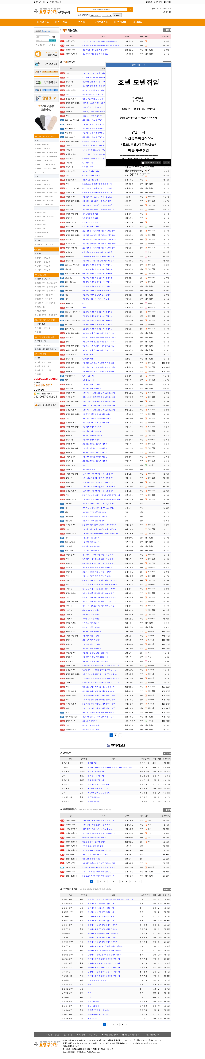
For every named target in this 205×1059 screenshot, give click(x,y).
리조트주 (50, 216)
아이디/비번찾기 (50, 44)
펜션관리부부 (40, 287)
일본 (43, 370)
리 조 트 (38, 208)
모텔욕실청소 (52, 192)
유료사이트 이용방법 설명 (161, 8)
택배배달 (38, 332)
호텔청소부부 (40, 283)
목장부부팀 (49, 295)
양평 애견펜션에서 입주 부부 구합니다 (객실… (99, 863)
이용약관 (68, 1035)
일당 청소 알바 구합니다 (91, 226)
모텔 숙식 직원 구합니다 (91, 631)
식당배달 (38, 328)
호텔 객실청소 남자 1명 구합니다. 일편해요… (99, 231)
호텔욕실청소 (40, 156)
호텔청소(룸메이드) (42, 144)
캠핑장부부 (53, 315)
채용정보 (43, 22)
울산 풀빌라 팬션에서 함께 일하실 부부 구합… (99, 833)
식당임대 (47, 266)
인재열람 (120, 22)
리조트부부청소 (40, 311)
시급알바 (47, 345)
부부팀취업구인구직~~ (43, 275)
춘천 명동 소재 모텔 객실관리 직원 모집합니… (99, 363)
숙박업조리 (49, 196)
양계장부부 (39, 299)
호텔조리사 (39, 164)
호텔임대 (47, 258)
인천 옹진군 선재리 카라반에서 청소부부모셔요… (100, 41)
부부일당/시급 (40, 307)
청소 (84, 303)
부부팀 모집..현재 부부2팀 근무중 (95, 854)
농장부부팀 (51, 291)
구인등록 (79, 22)
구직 (89, 984)
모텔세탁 (50, 200)
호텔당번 (47, 148)
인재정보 (61, 22)
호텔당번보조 (40, 152)
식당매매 (38, 266)
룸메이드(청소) (40, 220)
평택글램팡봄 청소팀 (90, 214)
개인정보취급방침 (53, 1035)
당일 (84, 465)
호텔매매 (38, 258)
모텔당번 (47, 184)
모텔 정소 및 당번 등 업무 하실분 (94, 444)
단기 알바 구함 (87, 162)
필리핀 (37, 366)
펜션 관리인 (92, 1018)
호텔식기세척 (50, 164)
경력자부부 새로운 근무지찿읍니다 (101, 903)
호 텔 (37, 140)
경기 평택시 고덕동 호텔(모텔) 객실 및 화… (98, 554)
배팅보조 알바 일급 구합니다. (99, 788)
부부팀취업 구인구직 (42, 278)
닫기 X (166, 162)
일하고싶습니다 (88, 375)
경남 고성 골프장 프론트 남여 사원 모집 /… (98, 712)
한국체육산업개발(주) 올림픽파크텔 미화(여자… (100, 77)
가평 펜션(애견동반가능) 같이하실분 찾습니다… (100, 525)
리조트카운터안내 (41, 232)
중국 (43, 366)
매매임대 (37, 249)
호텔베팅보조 (52, 152)
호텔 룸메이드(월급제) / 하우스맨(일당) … (98, 196)
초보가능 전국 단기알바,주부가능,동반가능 (98, 503)
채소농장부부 (50, 303)
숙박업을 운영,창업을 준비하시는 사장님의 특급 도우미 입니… (111, 899)
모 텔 (37, 176)
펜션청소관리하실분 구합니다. (93, 90)
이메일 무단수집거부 (110, 1035)
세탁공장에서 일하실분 (90, 610)
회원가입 (167, 2)
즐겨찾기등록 (39, 2)
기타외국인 (39, 374)
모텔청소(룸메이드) (42, 180)
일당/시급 (47, 168)
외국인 (37, 358)
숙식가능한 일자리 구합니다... (99, 784)
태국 (49, 362)
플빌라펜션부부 (40, 315)
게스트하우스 (49, 204)
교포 (49, 366)
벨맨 (54, 168)
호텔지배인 (48, 160)
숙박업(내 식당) (41, 341)
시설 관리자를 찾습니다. (91, 537)
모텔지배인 (39, 196)
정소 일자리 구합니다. (96, 771)
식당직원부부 (40, 291)
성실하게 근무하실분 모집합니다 (94, 512)
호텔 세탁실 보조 (88, 469)
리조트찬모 (39, 236)
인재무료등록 (100, 22)
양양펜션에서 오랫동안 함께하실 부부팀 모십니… (100, 665)
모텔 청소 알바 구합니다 (91, 384)
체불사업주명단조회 (151, 1035)
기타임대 (47, 269)
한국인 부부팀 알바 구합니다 (98, 1010)
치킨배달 (47, 328)
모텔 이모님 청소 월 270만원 (93, 120)
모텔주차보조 (40, 192)
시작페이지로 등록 (54, 2)
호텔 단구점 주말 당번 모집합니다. (95, 653)
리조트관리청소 (40, 212)
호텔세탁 (38, 168)
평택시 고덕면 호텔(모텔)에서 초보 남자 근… (99, 593)
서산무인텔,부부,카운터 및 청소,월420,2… (98, 867)
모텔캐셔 (38, 184)
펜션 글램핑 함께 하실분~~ (92, 859)
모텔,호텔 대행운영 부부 (97, 980)
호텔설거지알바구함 (89, 721)
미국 (49, 370)
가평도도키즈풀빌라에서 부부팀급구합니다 (98, 871)
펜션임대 (47, 262)
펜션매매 (38, 262)
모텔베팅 (50, 188)
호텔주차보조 (52, 156)
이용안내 (81, 1035)
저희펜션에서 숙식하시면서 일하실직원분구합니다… (102, 495)
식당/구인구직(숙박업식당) (44, 337)
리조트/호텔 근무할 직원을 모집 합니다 (97, 184)
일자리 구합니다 (94, 763)
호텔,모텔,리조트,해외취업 (44, 136)
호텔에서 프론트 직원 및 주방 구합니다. (97, 567)
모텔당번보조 (40, 188)
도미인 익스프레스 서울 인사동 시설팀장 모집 (99, 73)
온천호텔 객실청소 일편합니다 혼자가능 (97, 265)
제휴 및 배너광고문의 (45, 405)
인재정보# (116, 745)
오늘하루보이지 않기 (151, 162)
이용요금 (139, 22)
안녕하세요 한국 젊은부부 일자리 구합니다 (104, 959)
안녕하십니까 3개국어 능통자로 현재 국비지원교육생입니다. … (111, 767)
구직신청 (167, 753)
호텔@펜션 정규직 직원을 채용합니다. (96, 414)
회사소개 (158, 2)
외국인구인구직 (40, 354)
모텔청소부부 (52, 283)
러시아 (37, 370)
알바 (36, 172)
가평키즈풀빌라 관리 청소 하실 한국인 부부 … (99, 695)
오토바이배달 (40, 324)
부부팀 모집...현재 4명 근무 (92, 846)
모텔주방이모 (40, 200)
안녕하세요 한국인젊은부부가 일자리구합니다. (105, 946)
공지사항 (167, 12)
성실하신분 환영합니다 (90, 171)
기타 (42, 172)
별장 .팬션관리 (93, 1001)
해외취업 (38, 240)
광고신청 (167, 30)
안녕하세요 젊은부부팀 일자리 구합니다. (103, 925)
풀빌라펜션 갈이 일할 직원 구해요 (95, 50)
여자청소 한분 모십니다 (91, 623)
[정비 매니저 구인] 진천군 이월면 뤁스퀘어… (99, 393)
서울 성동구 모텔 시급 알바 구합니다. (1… (98, 252)
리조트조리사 (40, 228)
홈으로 (148, 2)
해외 (51, 244)
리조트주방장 (40, 216)
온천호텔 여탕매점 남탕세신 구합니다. (96, 286)
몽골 (43, 362)
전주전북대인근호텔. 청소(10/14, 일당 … (98, 141)
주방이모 (38, 345)
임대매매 (38, 253)
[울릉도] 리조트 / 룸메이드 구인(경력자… (98, 103)
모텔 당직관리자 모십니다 (92, 427)
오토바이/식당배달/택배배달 (45, 320)
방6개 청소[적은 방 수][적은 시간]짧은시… (98, 474)
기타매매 (38, 269)
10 (131, 881)
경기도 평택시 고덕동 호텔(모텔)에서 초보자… (99, 580)
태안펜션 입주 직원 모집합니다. (94, 837)
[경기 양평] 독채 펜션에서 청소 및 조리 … (98, 820)
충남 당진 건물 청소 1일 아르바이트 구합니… (99, 81)
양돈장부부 (39, 295)
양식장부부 (39, 303)
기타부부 (48, 299)
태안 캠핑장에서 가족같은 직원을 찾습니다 (98, 687)
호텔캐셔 (38, 148)
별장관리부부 (52, 287)
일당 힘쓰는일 (87, 354)
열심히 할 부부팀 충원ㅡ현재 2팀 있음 (96, 850)
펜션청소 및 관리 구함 (90, 725)
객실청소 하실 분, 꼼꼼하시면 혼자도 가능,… (99, 333)
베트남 (37, 362)
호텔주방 (38, 160)
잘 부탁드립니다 (94, 797)
